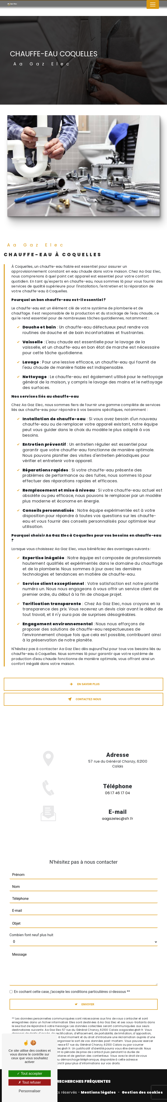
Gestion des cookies (142, 1092)
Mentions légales (98, 1092)
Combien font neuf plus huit (31, 929)
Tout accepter (29, 1073)
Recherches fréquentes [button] (84, 1081)
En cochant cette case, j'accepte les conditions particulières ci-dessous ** (72, 985)
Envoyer (87, 998)
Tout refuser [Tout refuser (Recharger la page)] (29, 1082)
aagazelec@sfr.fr (117, 812)
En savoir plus (83, 684)
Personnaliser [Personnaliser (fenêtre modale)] (30, 1091)
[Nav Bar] (153, 4)
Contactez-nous (83, 699)
